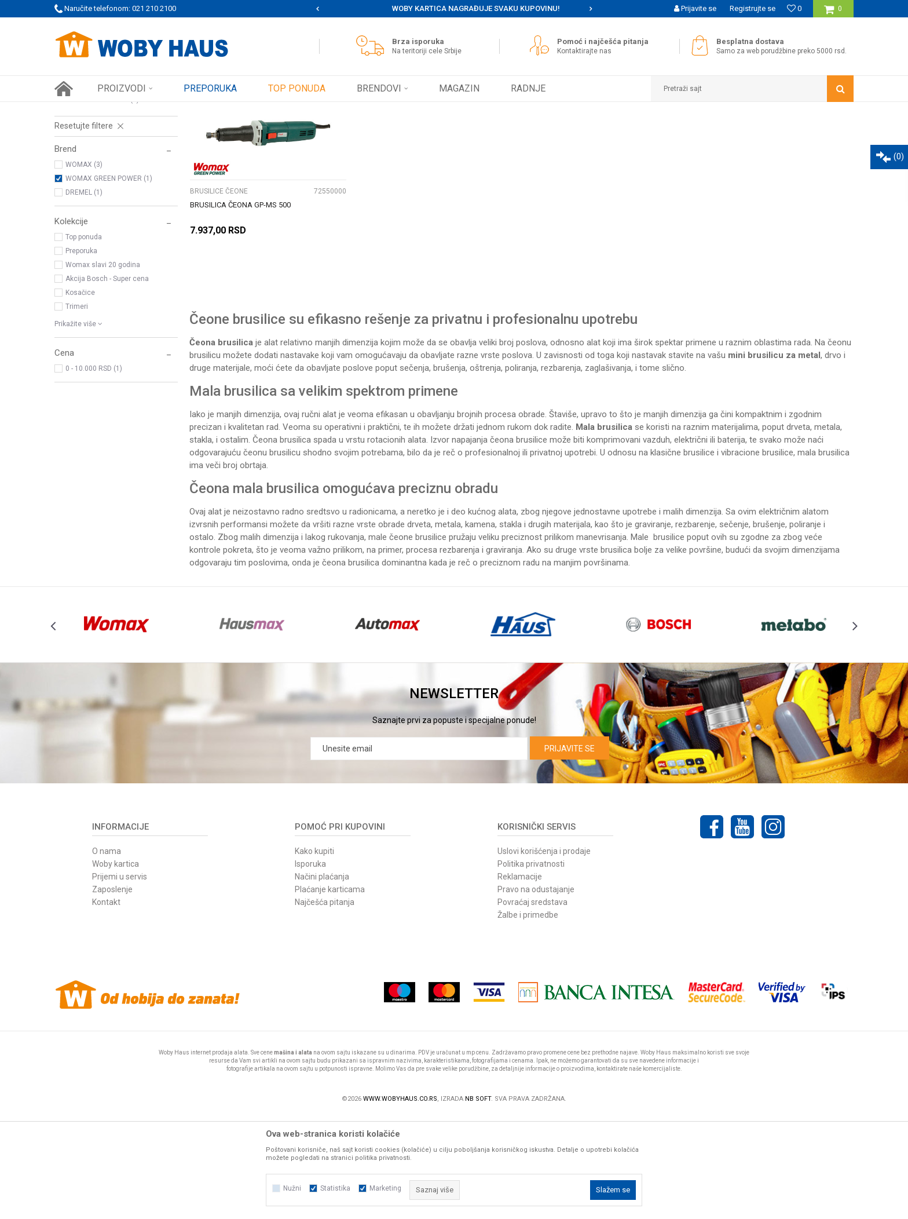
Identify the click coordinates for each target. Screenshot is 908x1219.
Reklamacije (519, 978)
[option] (454, 8)
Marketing (385, 1188)
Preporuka (81, 353)
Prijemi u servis (119, 978)
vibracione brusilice (757, 554)
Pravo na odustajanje (535, 991)
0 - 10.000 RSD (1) (93, 470)
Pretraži (447, 132)
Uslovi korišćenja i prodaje (544, 953)
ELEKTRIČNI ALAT (187, 111)
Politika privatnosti (531, 965)
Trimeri (76, 408)
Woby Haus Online (83, 111)
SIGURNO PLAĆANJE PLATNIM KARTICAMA (453, 8)
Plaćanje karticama (330, 991)
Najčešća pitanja (324, 1004)
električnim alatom (794, 613)
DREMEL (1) (83, 294)
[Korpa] (833, 13)
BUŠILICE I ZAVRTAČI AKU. (101, 160)
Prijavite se (569, 850)
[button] (752, 88)
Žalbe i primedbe (527, 1016)
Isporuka (310, 965)
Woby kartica (115, 965)
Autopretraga (516, 132)
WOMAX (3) (83, 266)
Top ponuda (83, 339)
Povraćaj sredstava (532, 1004)
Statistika (335, 1188)
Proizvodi (136, 111)
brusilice (699, 554)
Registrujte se (752, 8)
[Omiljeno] (794, 8)
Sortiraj (566, 132)
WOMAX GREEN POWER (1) (108, 280)
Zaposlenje (112, 991)
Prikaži (732, 132)
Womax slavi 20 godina (102, 367)
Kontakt (106, 1004)
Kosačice (80, 394)
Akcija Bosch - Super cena (107, 381)
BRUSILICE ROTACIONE (96, 202)
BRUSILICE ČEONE (88, 188)
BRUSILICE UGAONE (91, 174)
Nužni (292, 1188)
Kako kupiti (314, 953)
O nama (106, 953)
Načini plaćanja (322, 978)
